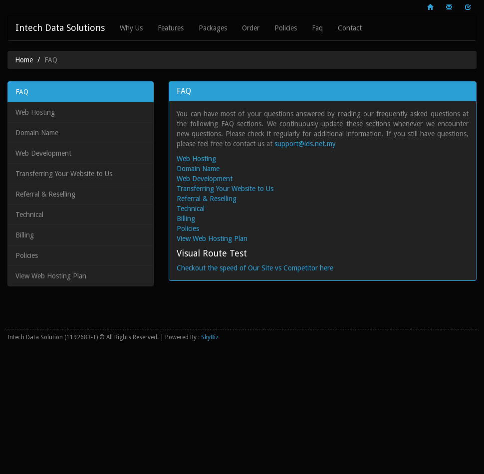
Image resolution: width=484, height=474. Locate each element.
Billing (24, 235)
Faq (317, 28)
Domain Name (36, 133)
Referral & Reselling (45, 194)
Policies (285, 28)
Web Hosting (35, 112)
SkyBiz (210, 337)
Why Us (131, 28)
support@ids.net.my (305, 144)
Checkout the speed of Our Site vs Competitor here (255, 268)
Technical (29, 215)
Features (171, 28)
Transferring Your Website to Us (63, 174)
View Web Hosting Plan (50, 276)
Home (24, 60)
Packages (213, 28)
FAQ (21, 92)
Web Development (43, 153)
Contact (350, 28)
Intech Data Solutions (60, 27)
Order (250, 28)
